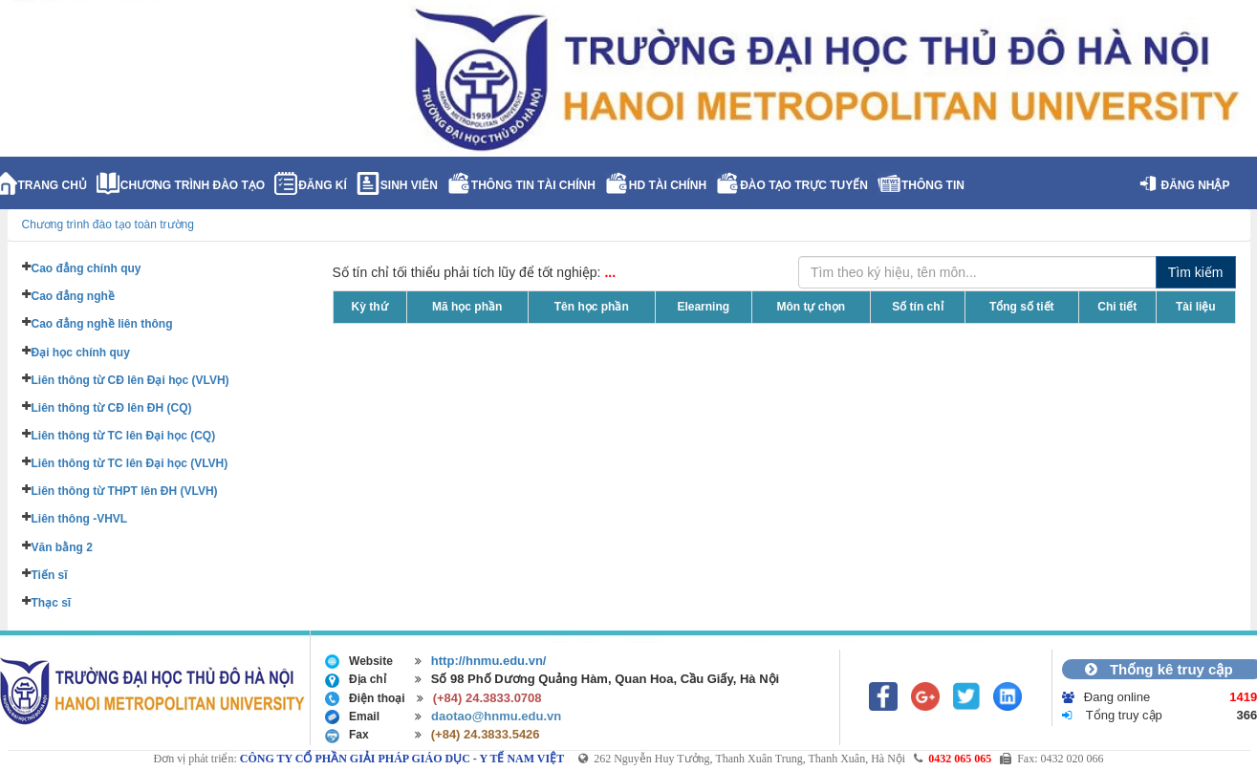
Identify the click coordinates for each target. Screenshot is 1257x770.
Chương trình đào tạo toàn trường (108, 224)
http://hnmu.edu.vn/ (489, 660)
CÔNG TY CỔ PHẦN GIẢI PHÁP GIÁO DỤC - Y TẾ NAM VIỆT (402, 758)
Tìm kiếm (1196, 272)
